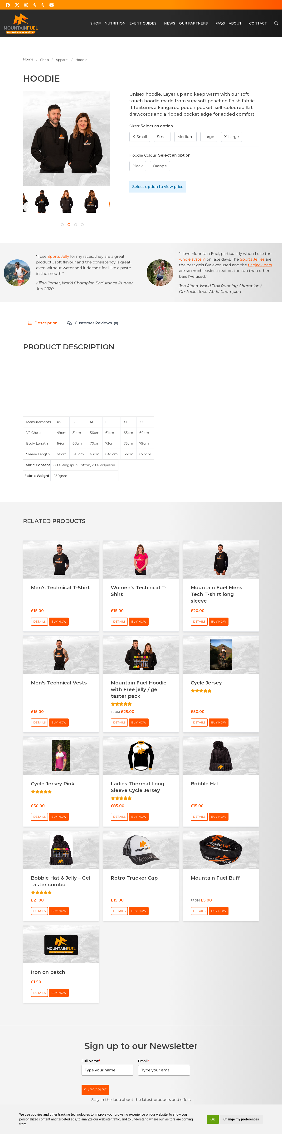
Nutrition (115, 23)
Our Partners (193, 23)
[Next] (28, 207)
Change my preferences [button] (241, 1119)
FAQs (220, 23)
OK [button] (212, 1119)
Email (143, 1061)
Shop (95, 23)
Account (235, 4)
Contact (258, 23)
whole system (192, 259)
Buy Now (58, 621)
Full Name (91, 1061)
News (169, 23)
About (235, 23)
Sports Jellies (252, 259)
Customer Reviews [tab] (92, 323)
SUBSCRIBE (95, 1090)
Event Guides (142, 23)
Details (39, 621)
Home (28, 59)
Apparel (62, 60)
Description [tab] (43, 323)
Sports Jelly (58, 256)
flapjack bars (260, 265)
